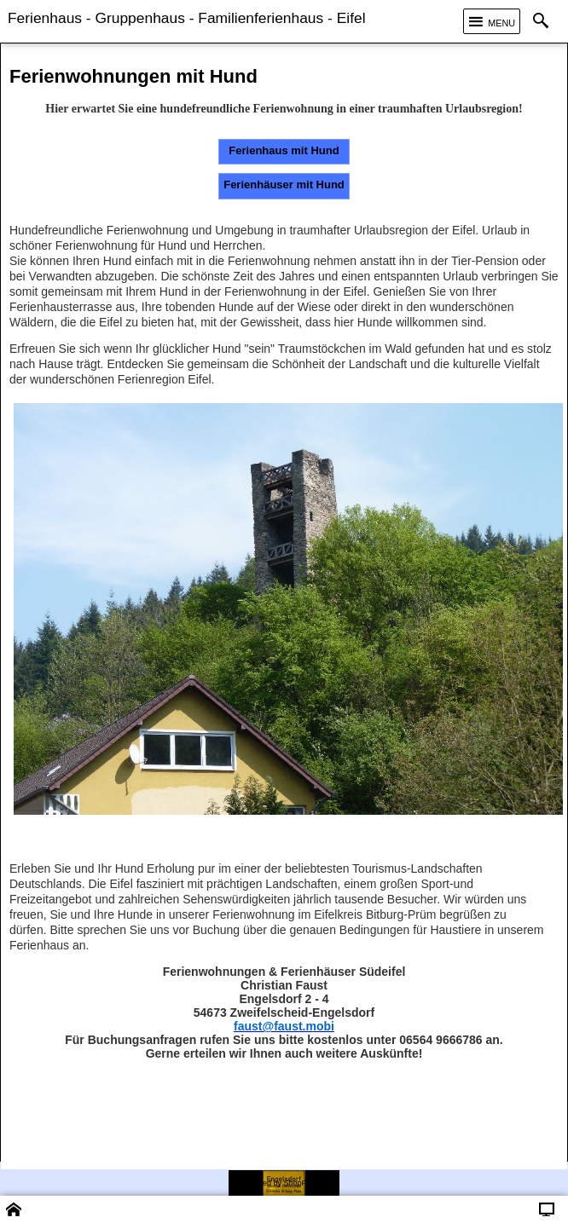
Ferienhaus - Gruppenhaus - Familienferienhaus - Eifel (187, 17)
